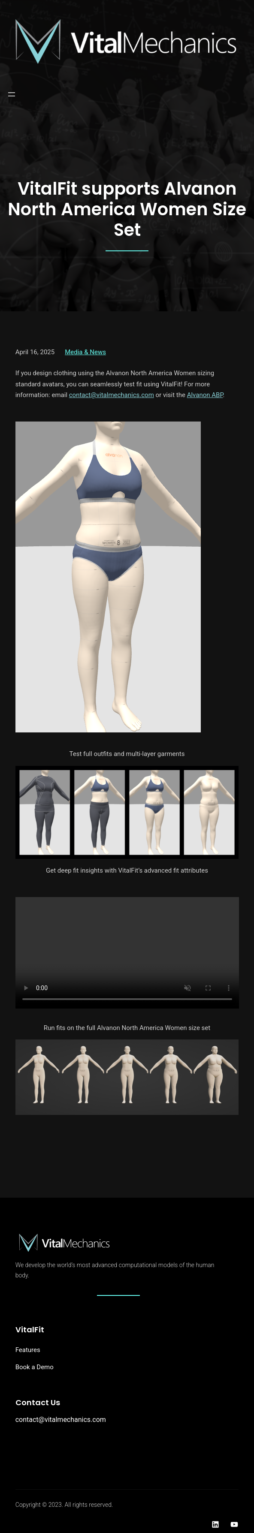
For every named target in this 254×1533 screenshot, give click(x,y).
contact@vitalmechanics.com (111, 395)
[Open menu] (11, 94)
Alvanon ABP (205, 395)
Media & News (85, 352)
